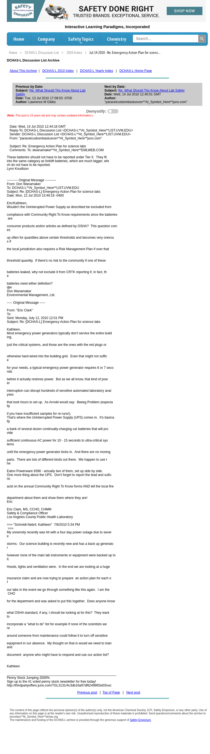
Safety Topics (81, 40)
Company (46, 40)
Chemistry (116, 40)
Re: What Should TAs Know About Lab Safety (151, 90)
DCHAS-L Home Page (135, 71)
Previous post (87, 692)
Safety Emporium (140, 719)
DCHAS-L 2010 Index (58, 71)
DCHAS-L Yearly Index (96, 71)
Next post (133, 692)
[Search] (202, 39)
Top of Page (111, 692)
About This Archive (23, 71)
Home (18, 39)
